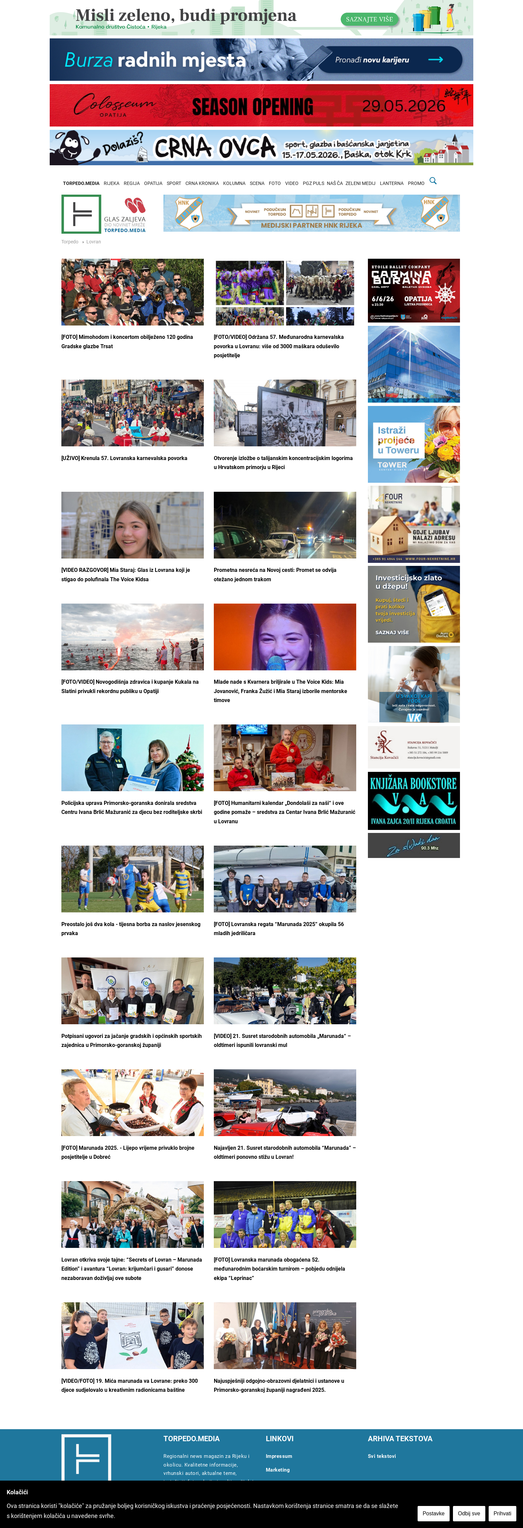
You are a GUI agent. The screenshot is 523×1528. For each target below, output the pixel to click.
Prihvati (502, 1513)
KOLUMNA (234, 183)
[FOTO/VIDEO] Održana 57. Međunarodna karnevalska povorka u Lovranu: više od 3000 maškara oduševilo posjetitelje (279, 346)
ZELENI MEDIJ (361, 183)
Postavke (434, 1513)
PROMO (416, 183)
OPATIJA (153, 183)
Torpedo (69, 242)
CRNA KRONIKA (202, 183)
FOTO (275, 183)
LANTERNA (392, 183)
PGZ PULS (313, 183)
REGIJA (132, 183)
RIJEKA (111, 183)
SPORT (174, 183)
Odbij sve (469, 1513)
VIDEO (292, 183)
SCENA (257, 183)
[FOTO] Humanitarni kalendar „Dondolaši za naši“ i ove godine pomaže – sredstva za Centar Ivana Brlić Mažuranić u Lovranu (284, 812)
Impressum (279, 1456)
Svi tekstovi (382, 1456)
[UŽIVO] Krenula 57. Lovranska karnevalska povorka (124, 458)
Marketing (278, 1470)
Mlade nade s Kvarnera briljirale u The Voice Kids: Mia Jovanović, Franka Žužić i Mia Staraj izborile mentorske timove (280, 691)
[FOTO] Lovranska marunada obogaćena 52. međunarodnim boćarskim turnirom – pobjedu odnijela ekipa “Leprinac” (279, 1269)
